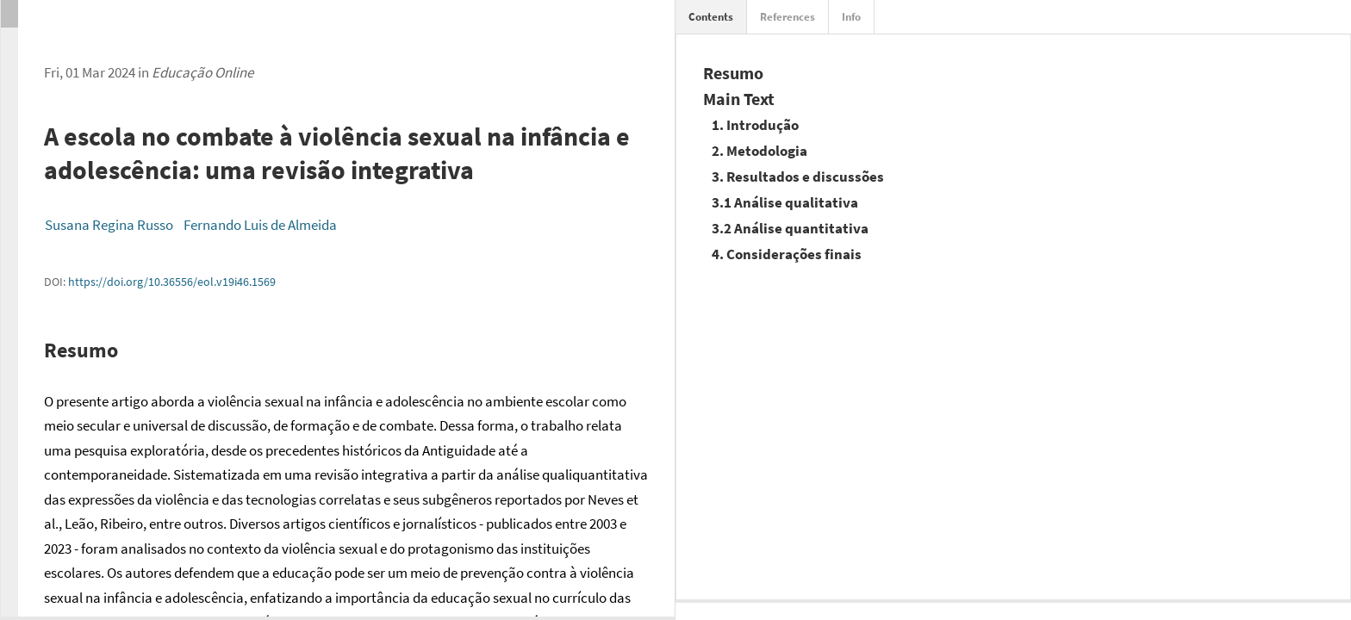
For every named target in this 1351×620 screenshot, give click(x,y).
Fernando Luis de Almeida (260, 224)
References (787, 16)
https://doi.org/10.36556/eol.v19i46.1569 (172, 281)
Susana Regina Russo (109, 224)
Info (851, 16)
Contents (710, 16)
